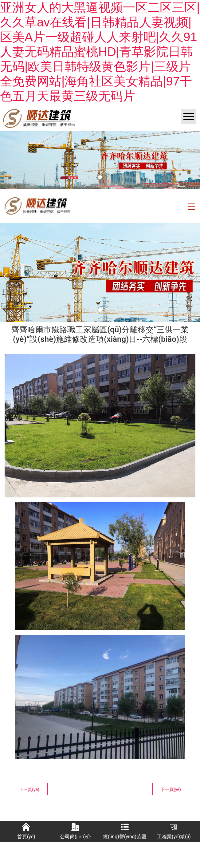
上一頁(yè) (29, 789)
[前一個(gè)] (6, 272)
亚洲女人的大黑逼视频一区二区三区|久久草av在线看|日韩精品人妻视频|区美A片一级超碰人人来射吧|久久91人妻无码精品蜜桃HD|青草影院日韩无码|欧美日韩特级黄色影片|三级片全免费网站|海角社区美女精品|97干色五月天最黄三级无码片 (100, 52)
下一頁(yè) (171, 789)
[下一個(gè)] (194, 272)
